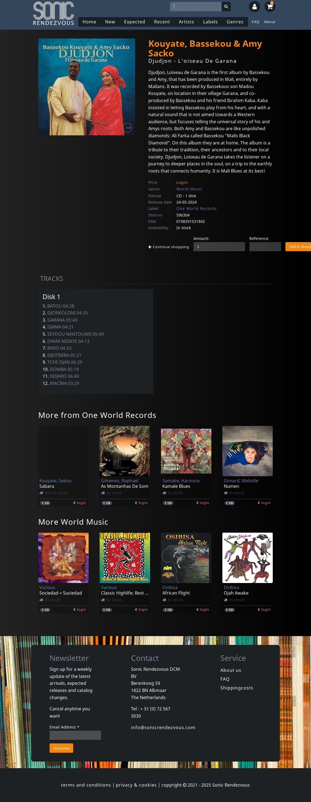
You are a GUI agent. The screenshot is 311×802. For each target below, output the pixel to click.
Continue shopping (168, 246)
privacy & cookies (136, 785)
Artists (186, 22)
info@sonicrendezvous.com (163, 727)
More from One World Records (97, 415)
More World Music (73, 521)
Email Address (65, 727)
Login (182, 182)
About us (230, 670)
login (81, 502)
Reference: (259, 238)
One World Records (196, 208)
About (269, 21)
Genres (235, 22)
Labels (210, 22)
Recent (162, 22)
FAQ (256, 21)
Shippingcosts (236, 688)
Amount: (201, 238)
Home (89, 22)
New (110, 22)
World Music (189, 188)
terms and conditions (86, 785)
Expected (134, 22)
